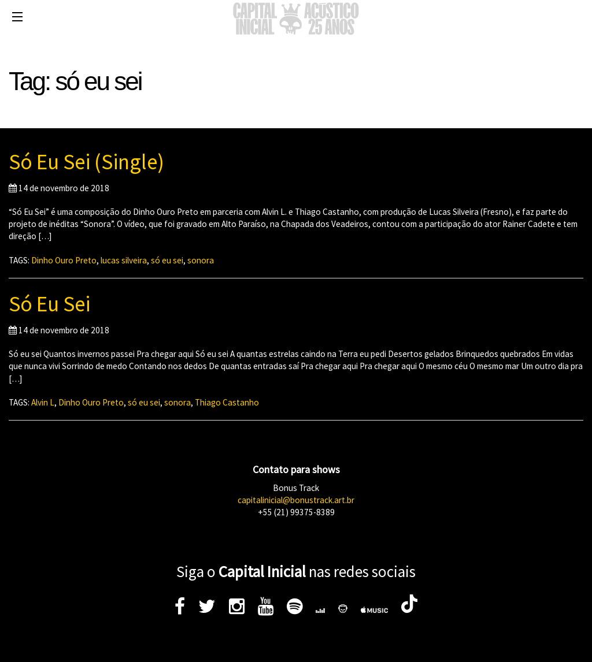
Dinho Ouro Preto (64, 260)
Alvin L (42, 402)
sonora (200, 260)
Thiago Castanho (227, 402)
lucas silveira (124, 260)
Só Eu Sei (49, 304)
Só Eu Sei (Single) (86, 161)
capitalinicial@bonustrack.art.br (296, 499)
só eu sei (167, 260)
